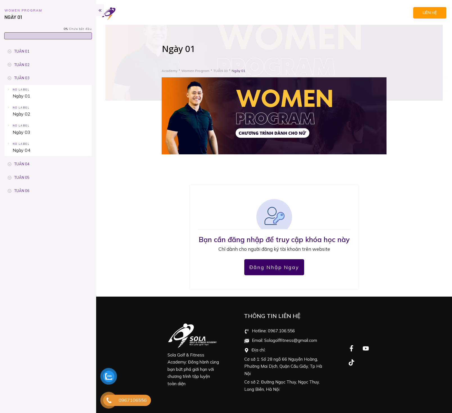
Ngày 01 (21, 96)
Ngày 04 (21, 150)
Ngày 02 (21, 114)
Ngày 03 (21, 132)
